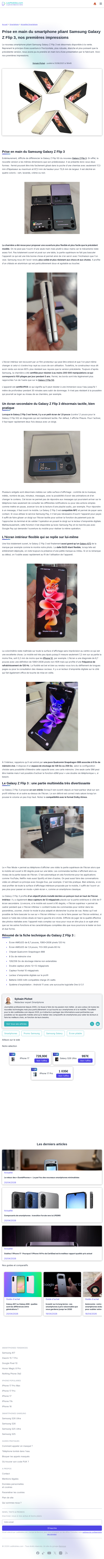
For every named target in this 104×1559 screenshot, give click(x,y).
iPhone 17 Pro (8, 1390)
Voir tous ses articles (16, 1024)
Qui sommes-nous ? (11, 1502)
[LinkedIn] (98, 1024)
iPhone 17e (7, 1401)
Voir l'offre (41, 1060)
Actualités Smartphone (29, 24)
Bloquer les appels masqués (15, 1456)
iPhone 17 (6, 1396)
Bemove (62, 1546)
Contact (6, 1473)
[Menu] (101, 3)
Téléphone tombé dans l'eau (16, 1451)
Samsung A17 (8, 1352)
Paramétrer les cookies (13, 1492)
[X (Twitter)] (92, 1024)
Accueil (5, 24)
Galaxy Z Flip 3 (79, 158)
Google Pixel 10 (9, 1363)
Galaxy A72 (85, 543)
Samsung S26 (9, 1423)
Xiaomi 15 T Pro (10, 1358)
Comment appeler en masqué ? (17, 1446)
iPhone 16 (7, 1406)
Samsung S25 (9, 1434)
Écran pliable (75, 1033)
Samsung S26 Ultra (11, 1418)
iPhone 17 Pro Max (11, 1385)
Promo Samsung (32, 1033)
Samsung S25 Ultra (11, 1428)
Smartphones (10, 1033)
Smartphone (14, 24)
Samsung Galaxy (54, 1033)
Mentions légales (10, 1478)
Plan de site (7, 1497)
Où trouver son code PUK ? (15, 1461)
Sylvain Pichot (39, 63)
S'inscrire (52, 1528)
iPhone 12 (48, 658)
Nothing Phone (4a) (11, 1373)
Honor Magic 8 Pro (11, 1368)
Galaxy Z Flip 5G (46, 380)
